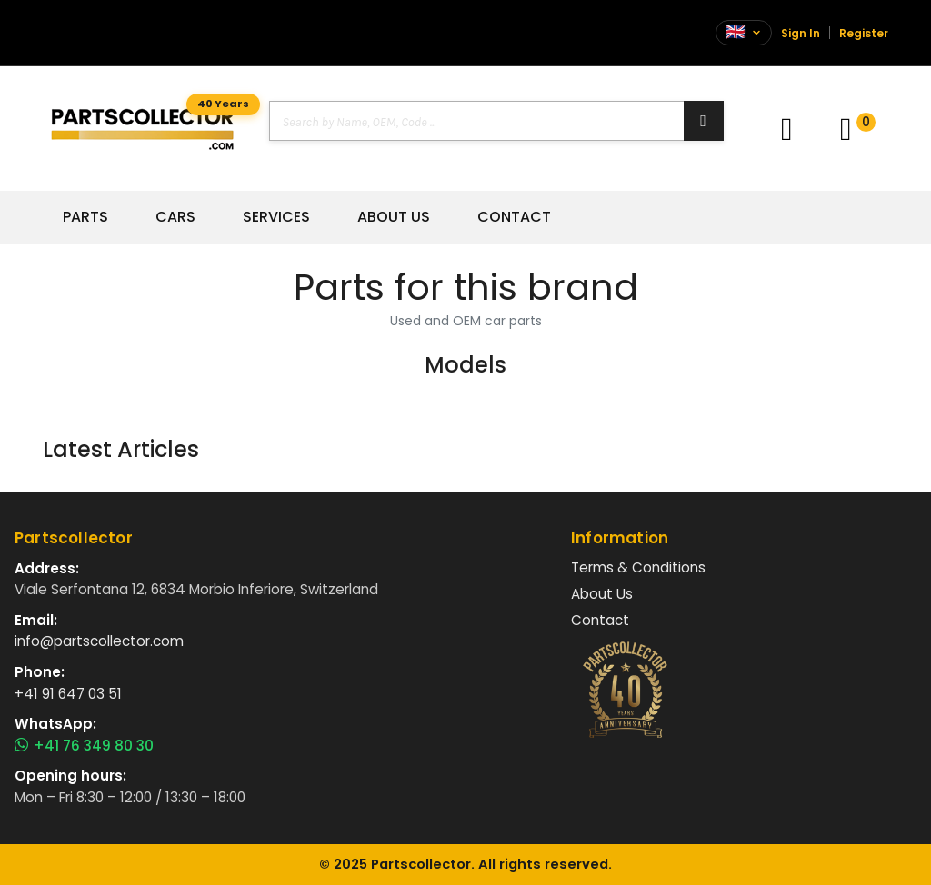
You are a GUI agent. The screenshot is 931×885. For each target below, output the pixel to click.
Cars (175, 217)
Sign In (800, 33)
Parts (85, 217)
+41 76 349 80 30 (84, 746)
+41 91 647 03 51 (68, 693)
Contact (514, 217)
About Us (393, 217)
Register (863, 33)
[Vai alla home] (142, 128)
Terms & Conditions (638, 567)
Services (276, 217)
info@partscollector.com (99, 641)
